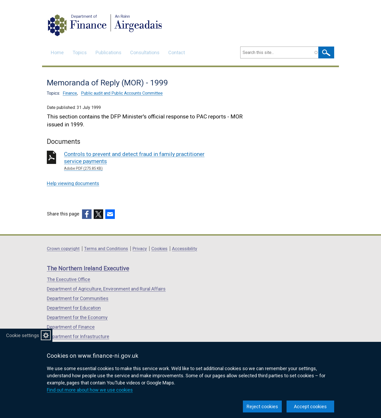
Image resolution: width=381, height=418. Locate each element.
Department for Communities (77, 298)
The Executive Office (68, 279)
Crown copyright (63, 248)
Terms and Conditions (106, 248)
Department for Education (74, 308)
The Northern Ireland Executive (88, 268)
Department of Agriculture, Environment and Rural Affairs (106, 289)
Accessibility (184, 248)
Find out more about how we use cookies (90, 390)
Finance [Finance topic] (70, 93)
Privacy (140, 248)
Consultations (145, 52)
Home (57, 52)
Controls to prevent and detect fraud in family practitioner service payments (140, 161)
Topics (79, 52)
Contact (176, 52)
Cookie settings (22, 335)
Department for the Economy (77, 317)
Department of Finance (71, 327)
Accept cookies (310, 406)
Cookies (159, 248)
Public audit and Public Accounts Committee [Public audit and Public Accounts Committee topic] (122, 93)
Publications (108, 52)
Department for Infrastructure (78, 336)
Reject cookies (262, 406)
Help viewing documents (73, 183)
